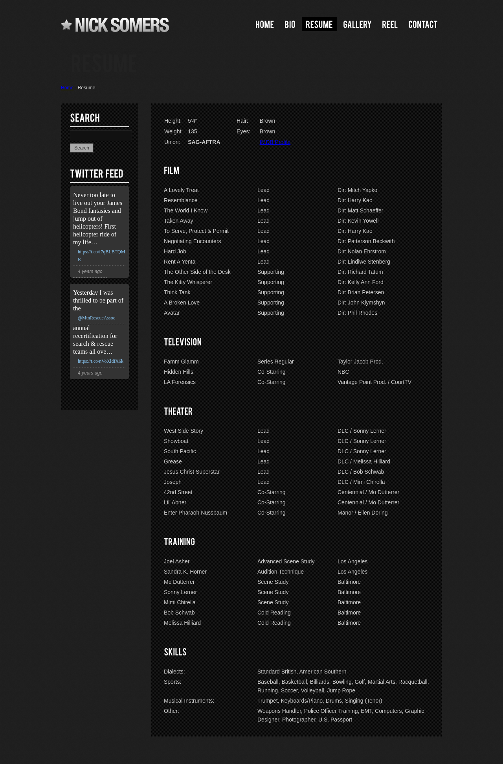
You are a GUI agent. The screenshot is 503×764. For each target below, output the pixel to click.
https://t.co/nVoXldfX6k (100, 361)
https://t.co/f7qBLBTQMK (101, 255)
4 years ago (90, 271)
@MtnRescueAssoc (96, 318)
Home (67, 87)
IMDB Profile (275, 142)
